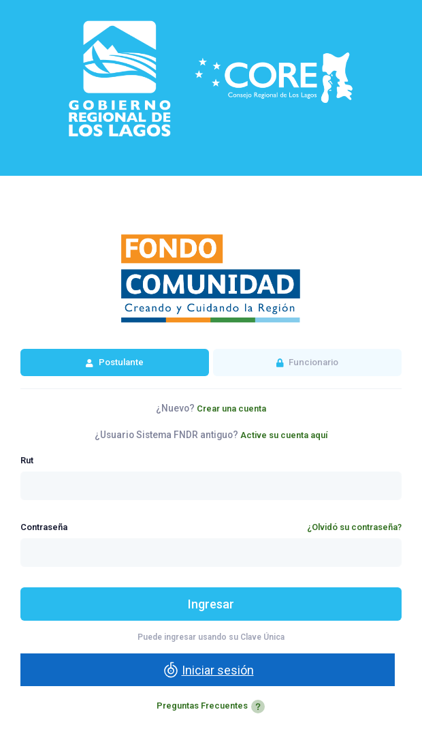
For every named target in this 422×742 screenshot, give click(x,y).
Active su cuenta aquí (284, 435)
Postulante (120, 362)
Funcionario (312, 362)
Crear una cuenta (231, 408)
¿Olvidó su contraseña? (354, 527)
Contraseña (43, 527)
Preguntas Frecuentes (211, 705)
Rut (26, 460)
